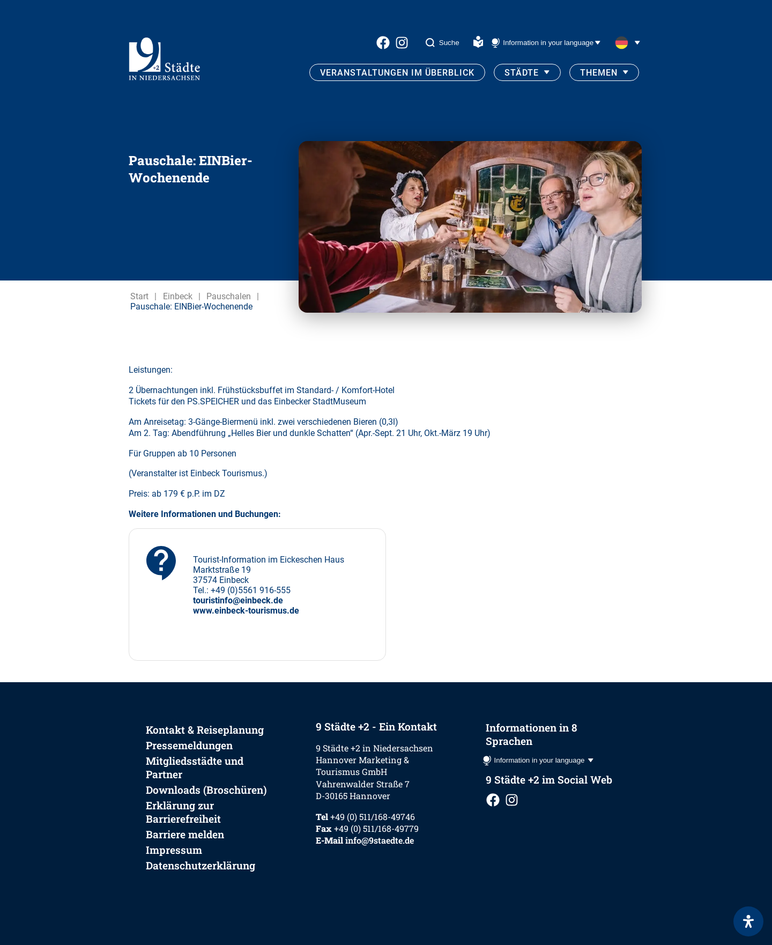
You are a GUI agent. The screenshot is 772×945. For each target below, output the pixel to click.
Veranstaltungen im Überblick (397, 73)
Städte (521, 73)
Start (139, 296)
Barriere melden (185, 834)
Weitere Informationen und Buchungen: (205, 514)
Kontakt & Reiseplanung (205, 729)
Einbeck (177, 296)
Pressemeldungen (189, 745)
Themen (599, 73)
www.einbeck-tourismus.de (246, 611)
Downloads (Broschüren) (206, 789)
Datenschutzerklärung (200, 865)
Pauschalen (228, 296)
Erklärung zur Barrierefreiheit (183, 812)
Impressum (174, 850)
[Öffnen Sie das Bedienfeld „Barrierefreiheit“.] (748, 921)
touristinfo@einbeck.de (238, 600)
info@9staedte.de (379, 840)
